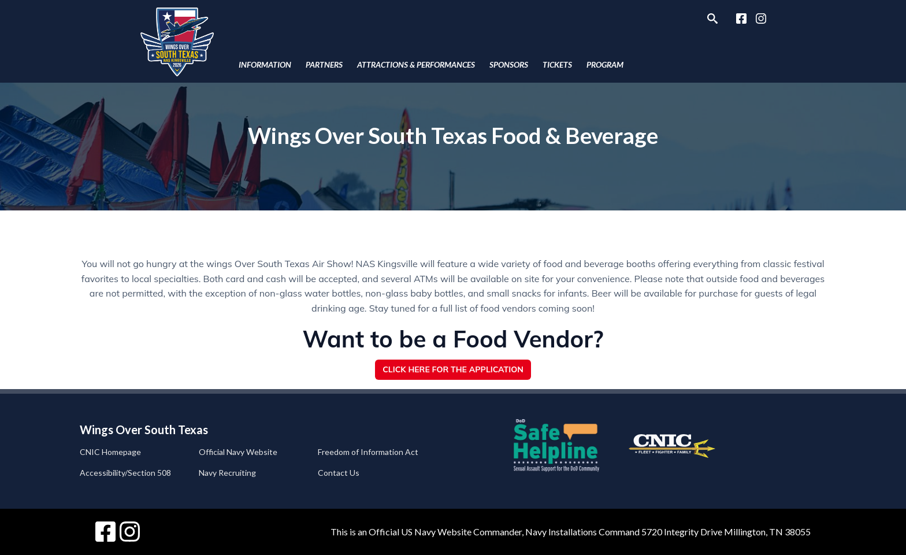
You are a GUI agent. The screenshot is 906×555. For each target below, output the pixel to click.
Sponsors (508, 64)
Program (604, 64)
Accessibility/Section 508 (125, 473)
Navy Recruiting (227, 473)
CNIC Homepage (110, 452)
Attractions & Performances (416, 64)
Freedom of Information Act (368, 452)
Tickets (557, 64)
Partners (324, 64)
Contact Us (338, 473)
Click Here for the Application (453, 369)
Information (265, 64)
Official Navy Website (238, 452)
